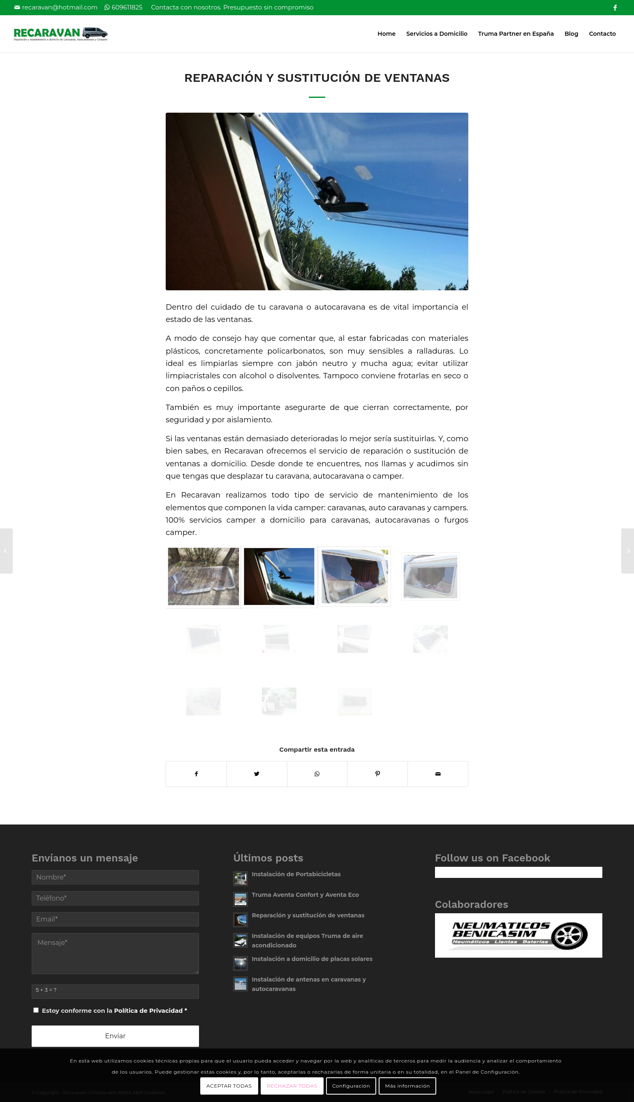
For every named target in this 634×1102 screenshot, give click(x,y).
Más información (407, 1086)
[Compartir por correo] (438, 774)
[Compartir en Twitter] (257, 774)
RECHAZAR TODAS (292, 1086)
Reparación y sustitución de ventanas (317, 77)
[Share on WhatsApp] (317, 774)
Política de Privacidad (148, 1010)
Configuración (351, 1086)
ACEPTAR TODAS (229, 1086)
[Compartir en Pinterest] (377, 774)
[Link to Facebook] (615, 6)
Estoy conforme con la (114, 1010)
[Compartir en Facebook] (196, 774)
